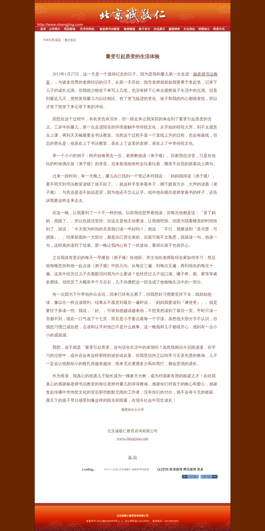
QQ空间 (163, 469)
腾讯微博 (189, 469)
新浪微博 (175, 469)
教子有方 (70, 39)
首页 (58, 39)
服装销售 (174, 29)
